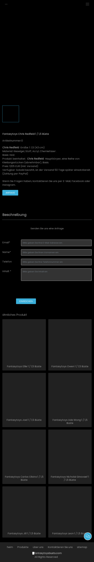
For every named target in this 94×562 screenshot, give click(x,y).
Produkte (22, 547)
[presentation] (26, 290)
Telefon (7, 261)
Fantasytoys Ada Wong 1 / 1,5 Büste (69, 421)
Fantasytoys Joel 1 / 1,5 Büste (24, 420)
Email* (6, 242)
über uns (38, 547)
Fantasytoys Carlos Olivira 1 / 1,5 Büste (24, 478)
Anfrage (10, 192)
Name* (6, 252)
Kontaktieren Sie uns (60, 547)
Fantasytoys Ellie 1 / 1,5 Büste (24, 366)
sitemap (82, 547)
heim (10, 547)
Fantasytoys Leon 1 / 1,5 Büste (70, 533)
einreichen (26, 301)
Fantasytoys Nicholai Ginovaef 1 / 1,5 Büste (70, 478)
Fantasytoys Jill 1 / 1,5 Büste (24, 533)
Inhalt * (6, 271)
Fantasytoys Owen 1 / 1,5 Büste (69, 366)
